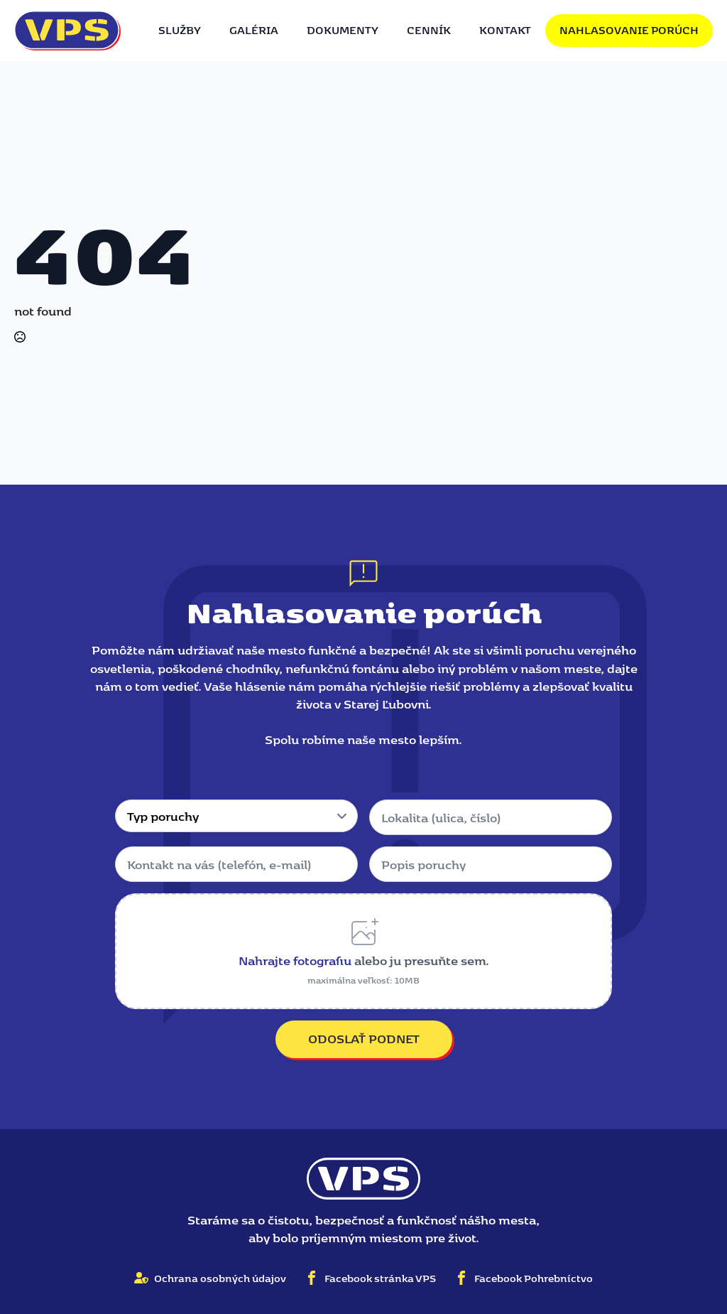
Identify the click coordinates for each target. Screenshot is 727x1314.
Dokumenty (342, 30)
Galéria (253, 30)
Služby (179, 30)
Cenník (429, 30)
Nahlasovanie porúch (629, 30)
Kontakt (505, 30)
